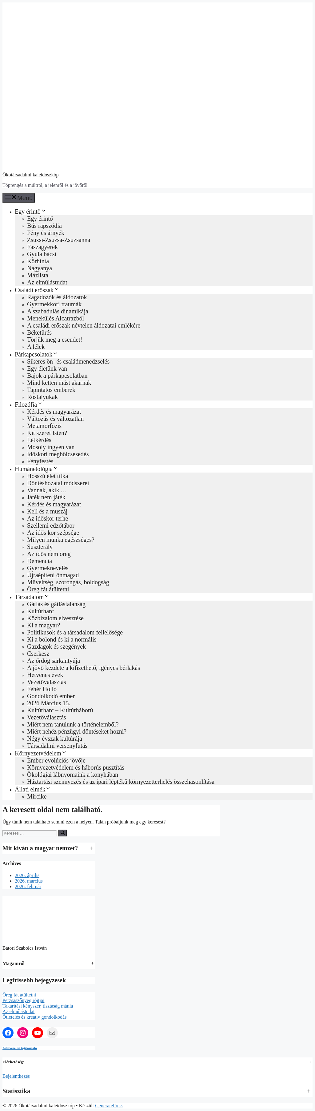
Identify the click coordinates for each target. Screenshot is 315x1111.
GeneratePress (109, 1105)
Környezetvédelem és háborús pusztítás (75, 767)
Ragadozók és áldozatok (57, 297)
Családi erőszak (37, 290)
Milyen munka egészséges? (60, 539)
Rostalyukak (42, 396)
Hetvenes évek (45, 674)
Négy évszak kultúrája (54, 738)
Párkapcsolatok (36, 354)
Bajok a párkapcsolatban (57, 375)
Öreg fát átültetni (48, 589)
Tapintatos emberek (51, 389)
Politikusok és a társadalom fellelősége (75, 632)
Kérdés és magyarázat (54, 411)
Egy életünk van (47, 368)
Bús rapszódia (44, 225)
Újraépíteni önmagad (53, 575)
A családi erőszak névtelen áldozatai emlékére (83, 325)
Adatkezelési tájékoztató (19, 1048)
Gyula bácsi (41, 254)
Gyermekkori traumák (54, 304)
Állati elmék (33, 789)
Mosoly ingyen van (50, 447)
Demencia (39, 561)
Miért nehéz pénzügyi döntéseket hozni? (76, 731)
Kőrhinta (38, 261)
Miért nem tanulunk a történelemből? (73, 724)
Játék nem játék (46, 497)
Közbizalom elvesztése (55, 618)
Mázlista (37, 275)
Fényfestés (40, 461)
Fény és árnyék (45, 232)
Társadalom (32, 597)
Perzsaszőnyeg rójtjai (23, 1000)
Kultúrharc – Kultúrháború (60, 710)
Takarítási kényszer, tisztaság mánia (37, 1005)
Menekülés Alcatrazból (55, 318)
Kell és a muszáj (47, 511)
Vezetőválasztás (46, 681)
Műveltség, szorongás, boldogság (68, 582)
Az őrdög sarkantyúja (53, 660)
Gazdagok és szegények (56, 646)
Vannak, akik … (47, 490)
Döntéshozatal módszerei (58, 483)
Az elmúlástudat (47, 282)
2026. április (27, 875)
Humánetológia (37, 468)
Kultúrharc (40, 611)
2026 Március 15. (48, 703)
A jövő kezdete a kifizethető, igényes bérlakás (83, 667)
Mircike (36, 796)
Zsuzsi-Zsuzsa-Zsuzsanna (58, 239)
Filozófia (29, 404)
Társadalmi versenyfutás (57, 745)
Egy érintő (31, 211)
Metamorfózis (44, 425)
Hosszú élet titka (47, 476)
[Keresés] (62, 833)
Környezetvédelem (41, 753)
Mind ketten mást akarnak (59, 382)
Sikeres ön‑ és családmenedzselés (68, 361)
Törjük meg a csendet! (54, 339)
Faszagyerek (42, 247)
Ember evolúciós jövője (56, 760)
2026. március (29, 881)
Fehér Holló (42, 689)
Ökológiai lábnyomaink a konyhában (72, 774)
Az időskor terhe (47, 518)
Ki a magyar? (43, 625)
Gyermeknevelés (47, 568)
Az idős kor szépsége (53, 532)
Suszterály (40, 546)
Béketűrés (39, 332)
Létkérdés (39, 440)
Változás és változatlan (55, 418)
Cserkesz (38, 653)
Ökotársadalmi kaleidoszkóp (30, 174)
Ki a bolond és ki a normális (62, 639)
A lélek (36, 346)
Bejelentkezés (16, 1076)
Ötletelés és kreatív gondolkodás (34, 1017)
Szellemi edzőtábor (50, 525)
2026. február (28, 886)
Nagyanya (39, 268)
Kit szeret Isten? (47, 432)
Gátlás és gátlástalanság (56, 604)
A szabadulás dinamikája (57, 311)
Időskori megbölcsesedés (58, 454)
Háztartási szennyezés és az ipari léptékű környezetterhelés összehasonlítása (120, 781)
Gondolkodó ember (51, 696)
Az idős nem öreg (49, 553)
